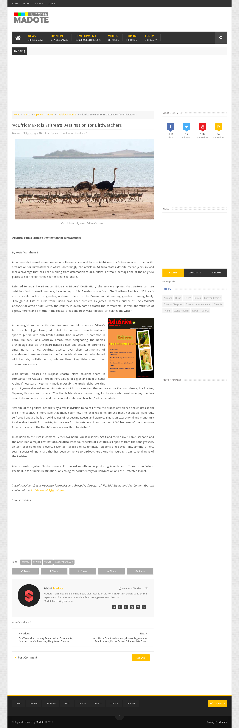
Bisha (178, 298)
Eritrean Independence (198, 304)
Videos (113, 37)
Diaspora (51, 703)
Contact (52, 3)
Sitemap (39, 3)
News (35, 37)
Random (216, 272)
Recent (173, 272)
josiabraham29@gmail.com (48, 490)
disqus (140, 657)
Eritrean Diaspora (173, 304)
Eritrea (27, 114)
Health (167, 310)
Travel (50, 114)
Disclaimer (221, 722)
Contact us (217, 703)
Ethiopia (218, 304)
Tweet (25, 571)
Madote (40, 722)
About (26, 3)
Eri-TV (151, 37)
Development (87, 37)
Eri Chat (131, 703)
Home (15, 3)
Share (54, 571)
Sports (205, 310)
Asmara (168, 298)
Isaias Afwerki (181, 310)
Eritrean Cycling (212, 298)
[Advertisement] (119, 85)
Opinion (59, 37)
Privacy (211, 722)
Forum (131, 37)
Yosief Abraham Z (66, 114)
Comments (195, 272)
